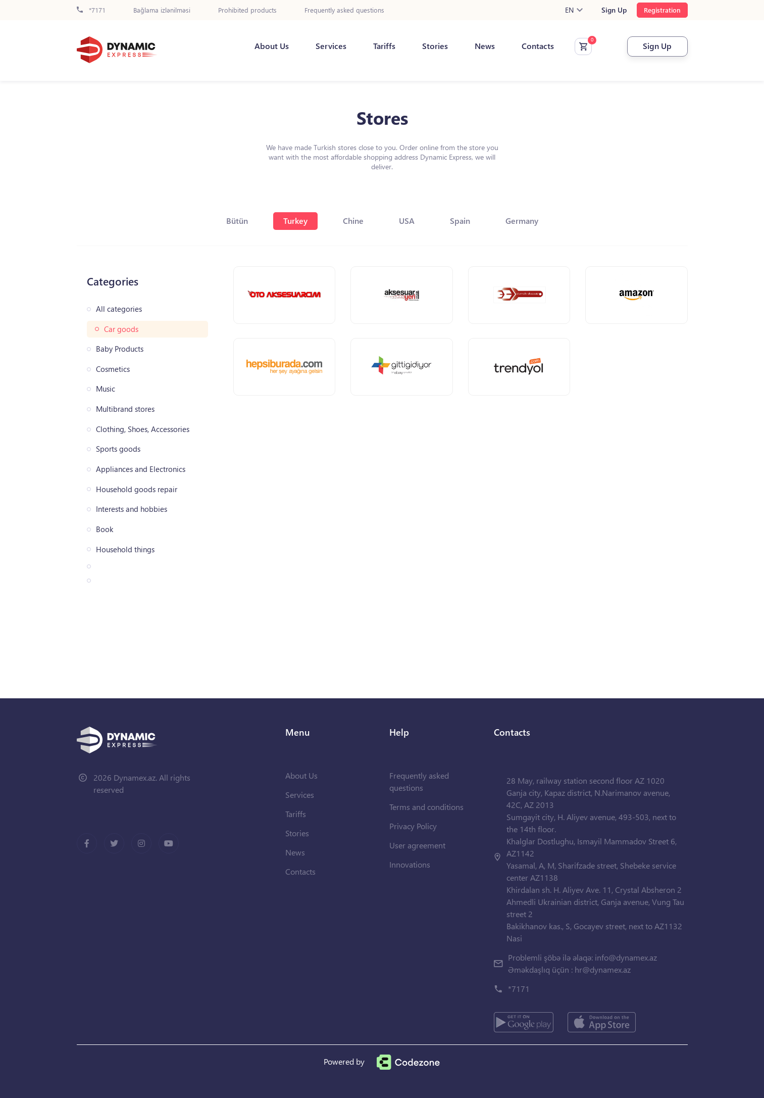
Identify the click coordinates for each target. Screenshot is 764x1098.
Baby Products (119, 349)
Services (331, 46)
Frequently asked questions (344, 10)
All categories (119, 309)
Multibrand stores (125, 409)
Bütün (237, 220)
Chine (353, 220)
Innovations (409, 864)
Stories (435, 46)
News (485, 46)
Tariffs (384, 46)
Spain (460, 220)
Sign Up (614, 10)
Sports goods (118, 449)
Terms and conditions (426, 806)
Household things (125, 549)
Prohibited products (247, 10)
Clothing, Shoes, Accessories (142, 429)
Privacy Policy (413, 826)
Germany (521, 220)
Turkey (295, 220)
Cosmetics (113, 369)
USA (407, 220)
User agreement (417, 845)
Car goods (121, 329)
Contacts (538, 46)
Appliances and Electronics (140, 469)
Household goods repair (136, 489)
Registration (662, 10)
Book (104, 529)
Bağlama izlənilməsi (161, 10)
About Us (271, 46)
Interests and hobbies (131, 509)
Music (105, 389)
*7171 (91, 10)
